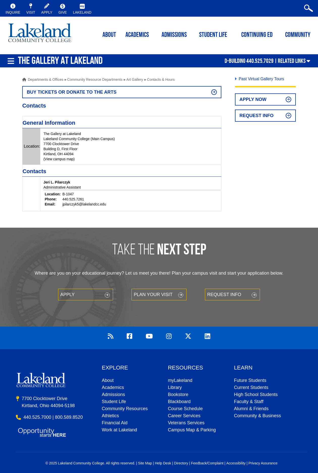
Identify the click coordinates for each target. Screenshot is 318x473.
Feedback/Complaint (207, 463)
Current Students (251, 387)
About (108, 380)
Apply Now (253, 99)
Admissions (174, 35)
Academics (113, 387)
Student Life (213, 35)
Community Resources (125, 408)
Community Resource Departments (94, 79)
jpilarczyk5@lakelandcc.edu (84, 204)
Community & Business (257, 415)
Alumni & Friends (251, 408)
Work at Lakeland (119, 429)
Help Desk (163, 463)
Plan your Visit (153, 294)
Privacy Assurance (262, 463)
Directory (181, 463)
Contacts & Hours (161, 79)
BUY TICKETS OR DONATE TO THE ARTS (71, 92)
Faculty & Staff (248, 401)
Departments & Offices (45, 79)
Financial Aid (114, 422)
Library (175, 387)
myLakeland (39, 34)
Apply (67, 294)
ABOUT (109, 35)
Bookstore (178, 394)
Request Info (257, 115)
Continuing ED (257, 35)
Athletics (110, 415)
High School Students (256, 394)
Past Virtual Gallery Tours (261, 79)
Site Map (145, 463)
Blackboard (179, 401)
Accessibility (236, 463)
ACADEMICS (137, 35)
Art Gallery (134, 79)
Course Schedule (185, 408)
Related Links (292, 61)
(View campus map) (58, 159)
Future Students (250, 380)
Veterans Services (186, 422)
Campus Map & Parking (192, 429)
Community (297, 35)
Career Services (184, 415)
